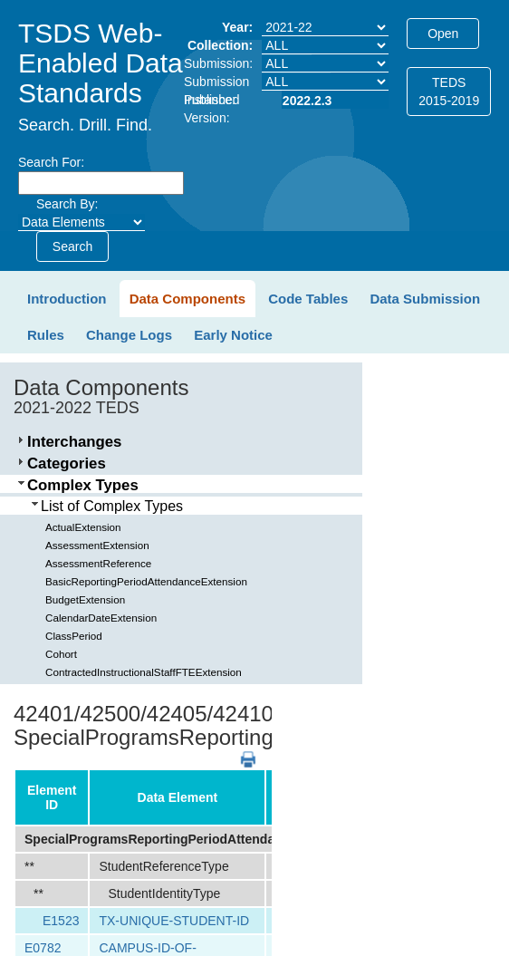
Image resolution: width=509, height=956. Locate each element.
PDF (241, 750)
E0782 (42, 948)
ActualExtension (83, 527)
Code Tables (308, 298)
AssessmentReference (98, 563)
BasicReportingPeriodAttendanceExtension (146, 581)
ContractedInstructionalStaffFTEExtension (143, 672)
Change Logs (129, 335)
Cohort (61, 654)
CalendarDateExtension (101, 617)
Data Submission (425, 298)
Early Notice (233, 335)
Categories (66, 463)
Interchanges (74, 441)
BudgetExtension (85, 599)
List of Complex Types (112, 506)
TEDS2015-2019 (448, 91)
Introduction (66, 298)
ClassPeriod (73, 636)
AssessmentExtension (97, 545)
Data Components (187, 298)
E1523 (61, 920)
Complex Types (83, 485)
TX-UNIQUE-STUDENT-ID (174, 920)
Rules (45, 335)
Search (72, 246)
